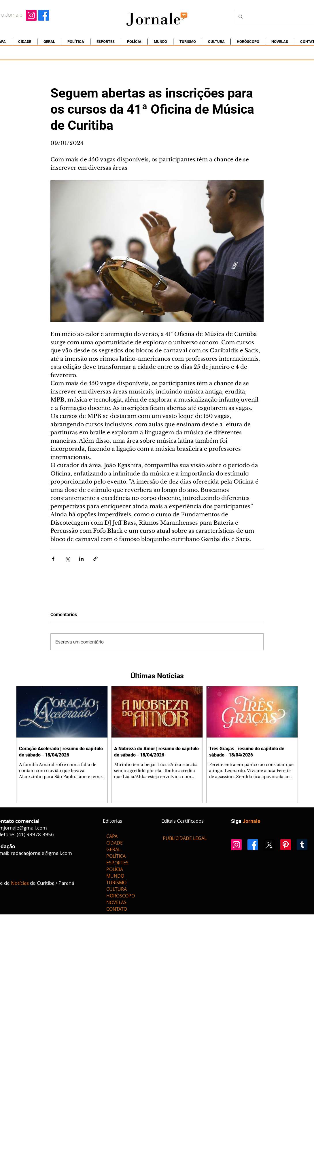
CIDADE (114, 843)
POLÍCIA (114, 869)
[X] (269, 844)
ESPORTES (117, 862)
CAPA (112, 836)
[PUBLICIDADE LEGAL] (184, 838)
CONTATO (116, 909)
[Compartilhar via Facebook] (53, 558)
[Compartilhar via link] (95, 558)
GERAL (113, 849)
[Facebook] (43, 15)
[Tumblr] (302, 844)
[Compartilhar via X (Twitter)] (67, 558)
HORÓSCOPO (120, 896)
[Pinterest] (285, 844)
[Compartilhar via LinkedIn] (81, 558)
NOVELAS (116, 902)
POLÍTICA (116, 856)
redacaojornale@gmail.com (41, 853)
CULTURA (116, 889)
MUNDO (115, 876)
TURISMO (116, 882)
